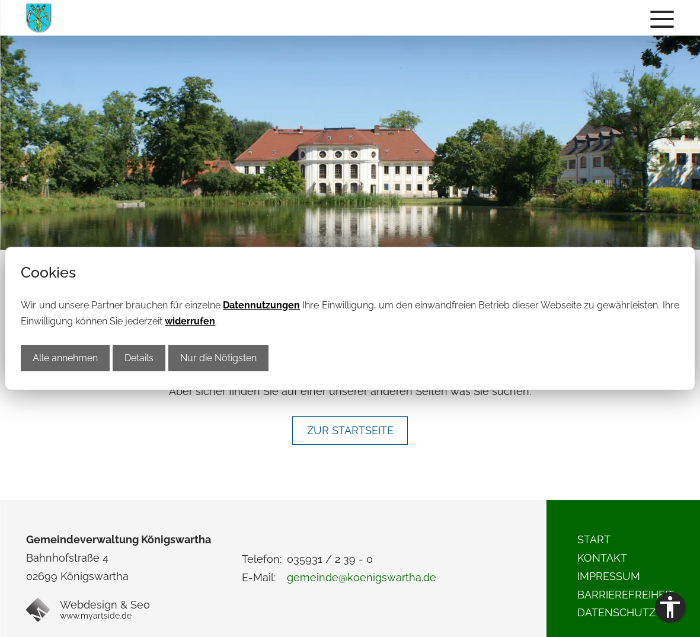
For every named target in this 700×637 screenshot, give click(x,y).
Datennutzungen (261, 305)
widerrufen (190, 321)
